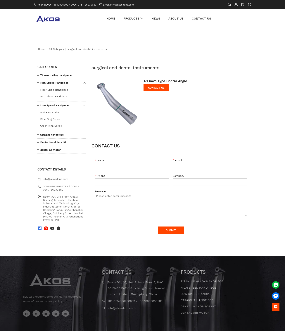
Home (41, 49)
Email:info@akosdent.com (118, 4)
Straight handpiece (52, 134)
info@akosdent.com (55, 178)
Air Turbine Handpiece (54, 96)
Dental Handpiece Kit (53, 142)
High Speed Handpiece (54, 82)
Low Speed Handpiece (54, 105)
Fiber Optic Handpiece (54, 89)
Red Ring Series (49, 112)
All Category (56, 49)
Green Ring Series (51, 125)
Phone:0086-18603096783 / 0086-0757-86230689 (66, 4)
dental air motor (50, 149)
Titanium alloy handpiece (56, 75)
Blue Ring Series (50, 119)
